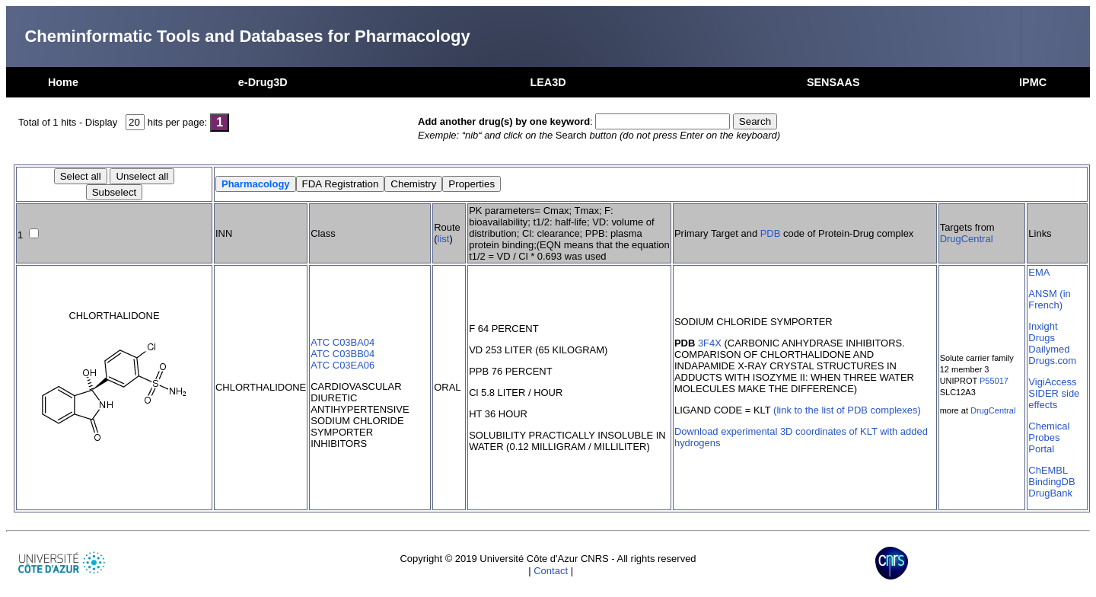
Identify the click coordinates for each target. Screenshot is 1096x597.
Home (63, 82)
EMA (1039, 272)
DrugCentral (966, 238)
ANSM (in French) (1049, 299)
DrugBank (1050, 493)
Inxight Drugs (1042, 332)
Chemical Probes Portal (1048, 437)
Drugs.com (1052, 360)
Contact (551, 570)
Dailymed (1048, 349)
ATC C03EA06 (342, 365)
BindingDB (1051, 481)
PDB (770, 233)
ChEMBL (1048, 470)
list (444, 238)
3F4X (710, 343)
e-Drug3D (263, 82)
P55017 (994, 380)
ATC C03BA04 (342, 342)
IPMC (1033, 82)
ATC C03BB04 (342, 353)
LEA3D (548, 82)
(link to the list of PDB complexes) (847, 410)
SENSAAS (833, 82)
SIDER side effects (1053, 399)
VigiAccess (1052, 382)
